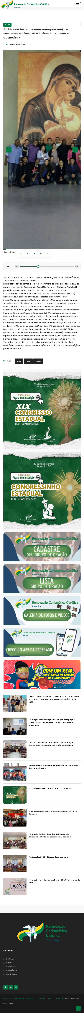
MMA (19, 361)
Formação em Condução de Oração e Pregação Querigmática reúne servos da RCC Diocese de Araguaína (52, 722)
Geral (7, 24)
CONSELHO (10, 966)
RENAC (38, 361)
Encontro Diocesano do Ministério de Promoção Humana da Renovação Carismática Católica (51, 743)
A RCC (8, 963)
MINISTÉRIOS (11, 970)
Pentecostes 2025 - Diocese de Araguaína (48, 857)
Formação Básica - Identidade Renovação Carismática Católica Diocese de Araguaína (50, 835)
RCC (28, 361)
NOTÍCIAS (10, 959)
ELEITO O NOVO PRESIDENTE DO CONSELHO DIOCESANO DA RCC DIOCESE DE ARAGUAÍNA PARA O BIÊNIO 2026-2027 (54, 699)
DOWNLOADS (11, 974)
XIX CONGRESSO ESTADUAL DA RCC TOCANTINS (51, 788)
